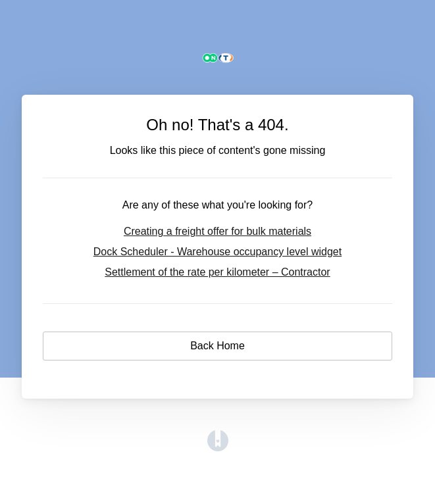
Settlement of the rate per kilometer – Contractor (217, 272)
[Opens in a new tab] (217, 447)
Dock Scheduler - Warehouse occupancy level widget (217, 251)
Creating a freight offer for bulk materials (217, 231)
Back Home (217, 345)
